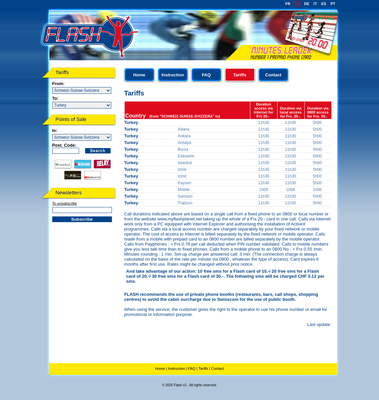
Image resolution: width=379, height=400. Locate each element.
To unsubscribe (64, 203)
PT (332, 4)
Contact (273, 74)
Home (139, 74)
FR (287, 4)
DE (306, 4)
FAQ (206, 74)
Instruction (173, 74)
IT (315, 4)
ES (323, 4)
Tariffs (203, 368)
